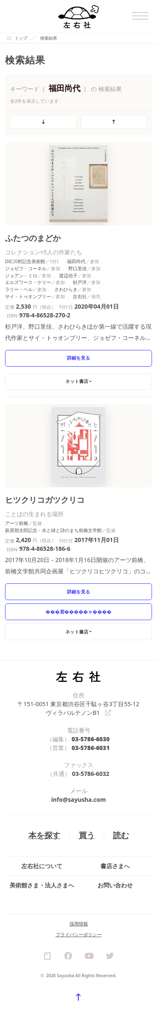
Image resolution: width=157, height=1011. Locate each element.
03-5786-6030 (91, 739)
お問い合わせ (115, 885)
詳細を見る (78, 358)
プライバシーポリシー (79, 935)
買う (87, 835)
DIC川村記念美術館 (25, 261)
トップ (21, 38)
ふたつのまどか (33, 237)
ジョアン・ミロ (21, 275)
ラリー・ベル (19, 289)
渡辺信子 (68, 275)
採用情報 (78, 924)
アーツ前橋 (16, 523)
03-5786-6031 (91, 748)
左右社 (80, 296)
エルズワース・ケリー (28, 282)
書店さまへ (115, 866)
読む (121, 835)
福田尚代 (76, 261)
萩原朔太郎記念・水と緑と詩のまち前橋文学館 (53, 530)
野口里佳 (77, 268)
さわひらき (65, 289)
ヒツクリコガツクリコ (45, 499)
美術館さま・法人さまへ (42, 885)
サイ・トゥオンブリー (28, 296)
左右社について (41, 866)
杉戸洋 (80, 282)
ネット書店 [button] (76, 381)
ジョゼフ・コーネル (25, 268)
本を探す (44, 835)
